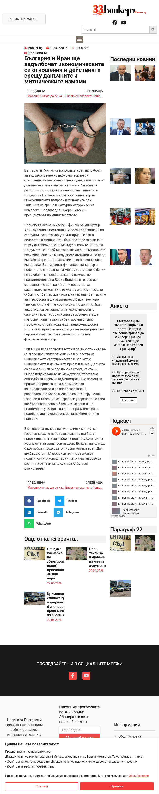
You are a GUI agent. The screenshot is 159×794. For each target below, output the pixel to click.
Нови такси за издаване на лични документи (98, 557)
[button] (79, 39)
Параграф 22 (126, 529)
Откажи (42, 786)
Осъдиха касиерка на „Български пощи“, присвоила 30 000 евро (56, 563)
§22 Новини (37, 53)
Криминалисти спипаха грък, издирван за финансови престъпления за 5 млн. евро (59, 604)
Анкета (119, 306)
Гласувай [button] (128, 400)
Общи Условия (139, 775)
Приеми (117, 786)
